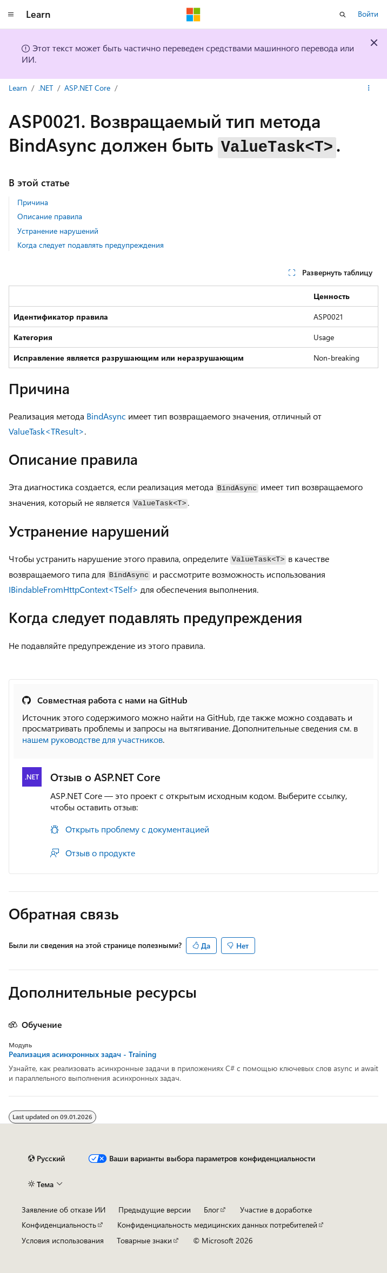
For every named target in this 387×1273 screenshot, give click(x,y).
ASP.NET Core (87, 88)
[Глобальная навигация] (11, 14)
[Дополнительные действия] (368, 88)
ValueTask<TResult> (46, 431)
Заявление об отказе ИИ (63, 1209)
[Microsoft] (193, 15)
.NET (45, 88)
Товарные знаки (144, 1240)
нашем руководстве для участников (92, 739)
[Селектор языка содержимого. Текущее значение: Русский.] (46, 1158)
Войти (368, 14)
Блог (211, 1209)
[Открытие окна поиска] (342, 14)
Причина (32, 202)
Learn (18, 88)
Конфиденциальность (59, 1225)
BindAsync (106, 416)
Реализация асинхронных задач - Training (82, 1054)
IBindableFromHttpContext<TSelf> (73, 589)
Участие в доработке (276, 1209)
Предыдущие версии (154, 1209)
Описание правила (49, 216)
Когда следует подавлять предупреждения (90, 245)
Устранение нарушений (57, 231)
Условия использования (63, 1240)
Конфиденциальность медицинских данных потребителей (217, 1225)
